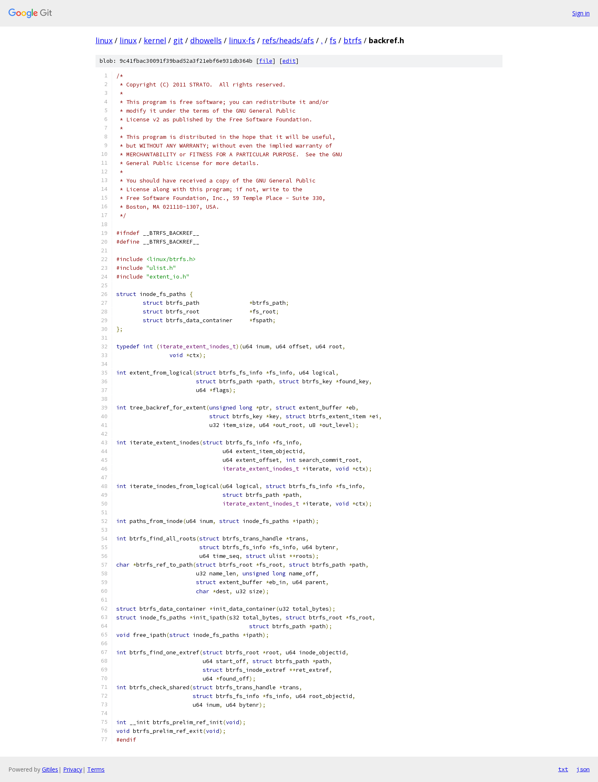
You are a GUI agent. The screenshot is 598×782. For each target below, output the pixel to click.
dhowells (206, 40)
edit (289, 60)
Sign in (581, 13)
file (265, 60)
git (178, 40)
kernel (155, 40)
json (583, 769)
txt (563, 769)
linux (104, 40)
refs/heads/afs (288, 40)
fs (333, 40)
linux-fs (242, 40)
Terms (96, 769)
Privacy (72, 769)
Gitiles (50, 769)
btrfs (352, 40)
